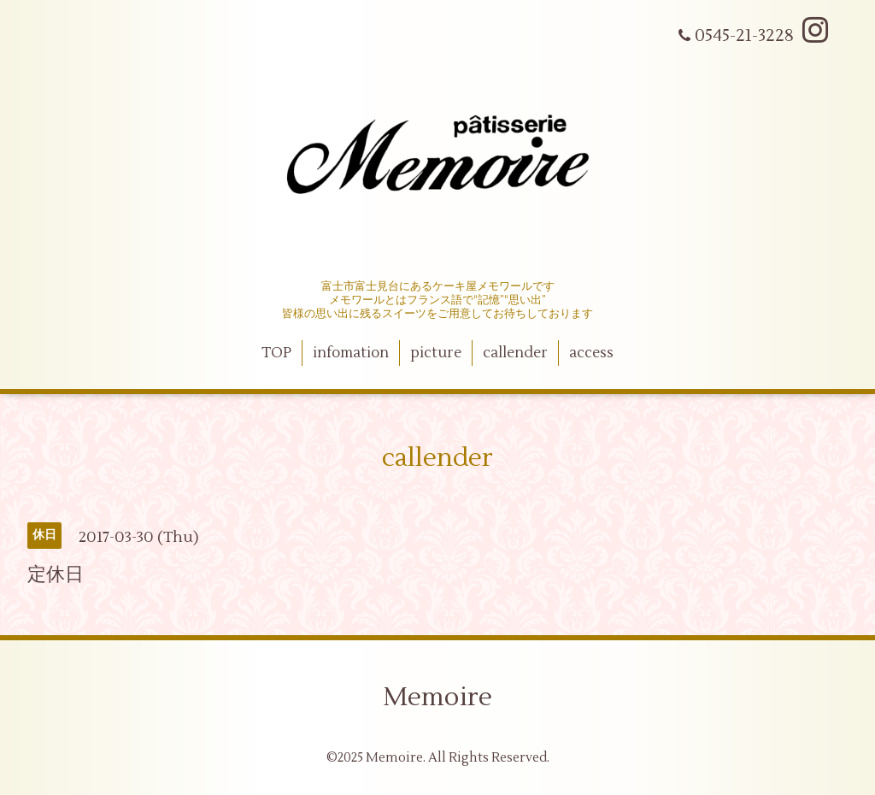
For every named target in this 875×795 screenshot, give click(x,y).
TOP (276, 353)
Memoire (437, 697)
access (591, 353)
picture (435, 353)
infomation (351, 353)
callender (515, 353)
